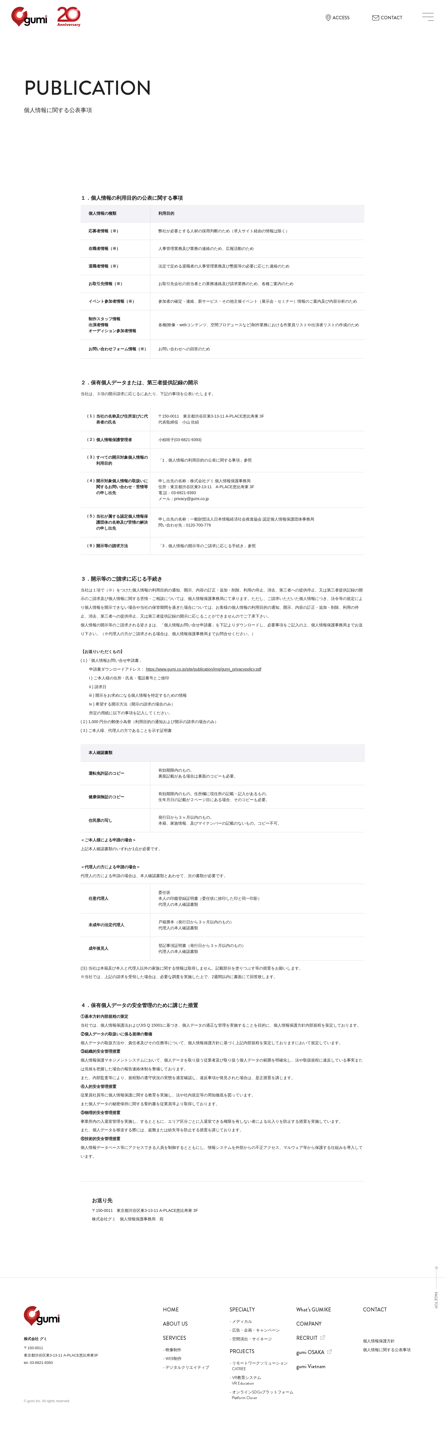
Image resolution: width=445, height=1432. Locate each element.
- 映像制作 (172, 1350)
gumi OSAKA (314, 1352)
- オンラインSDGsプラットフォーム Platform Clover (259, 1395)
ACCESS (338, 17)
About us (175, 1324)
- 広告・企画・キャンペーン (255, 1330)
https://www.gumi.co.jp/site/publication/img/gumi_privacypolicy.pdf (203, 669)
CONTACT (387, 17)
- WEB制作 (172, 1358)
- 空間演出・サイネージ (251, 1339)
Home (171, 1309)
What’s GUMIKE (313, 1309)
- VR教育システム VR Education (245, 1380)
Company (309, 1324)
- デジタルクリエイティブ (186, 1367)
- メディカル (241, 1321)
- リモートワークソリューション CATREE (259, 1366)
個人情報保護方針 (379, 1341)
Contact (375, 1309)
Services (174, 1338)
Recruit (310, 1338)
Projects (242, 1351)
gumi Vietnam (311, 1366)
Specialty (242, 1309)
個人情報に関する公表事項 (387, 1350)
